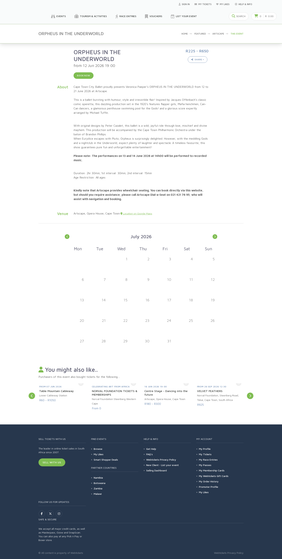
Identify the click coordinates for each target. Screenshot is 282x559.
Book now (83, 75)
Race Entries (125, 16)
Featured (200, 33)
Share (196, 59)
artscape (218, 33)
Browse (98, 448)
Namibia (98, 477)
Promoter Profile (208, 486)
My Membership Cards (211, 470)
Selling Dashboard (156, 470)
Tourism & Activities (90, 16)
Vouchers (153, 16)
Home (184, 33)
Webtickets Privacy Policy (161, 459)
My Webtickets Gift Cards (213, 475)
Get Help (151, 448)
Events (58, 16)
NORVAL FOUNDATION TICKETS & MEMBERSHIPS (114, 392)
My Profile (205, 448)
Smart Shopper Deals (106, 459)
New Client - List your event (162, 465)
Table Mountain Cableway (56, 391)
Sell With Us (52, 462)
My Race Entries (208, 459)
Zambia (98, 488)
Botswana (99, 483)
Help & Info (243, 4)
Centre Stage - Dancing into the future (166, 392)
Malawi (98, 493)
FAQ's (149, 454)
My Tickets (203, 4)
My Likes (223, 4)
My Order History (209, 481)
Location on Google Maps (136, 213)
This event (237, 33)
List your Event (184, 16)
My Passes (205, 465)
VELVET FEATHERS (209, 391)
